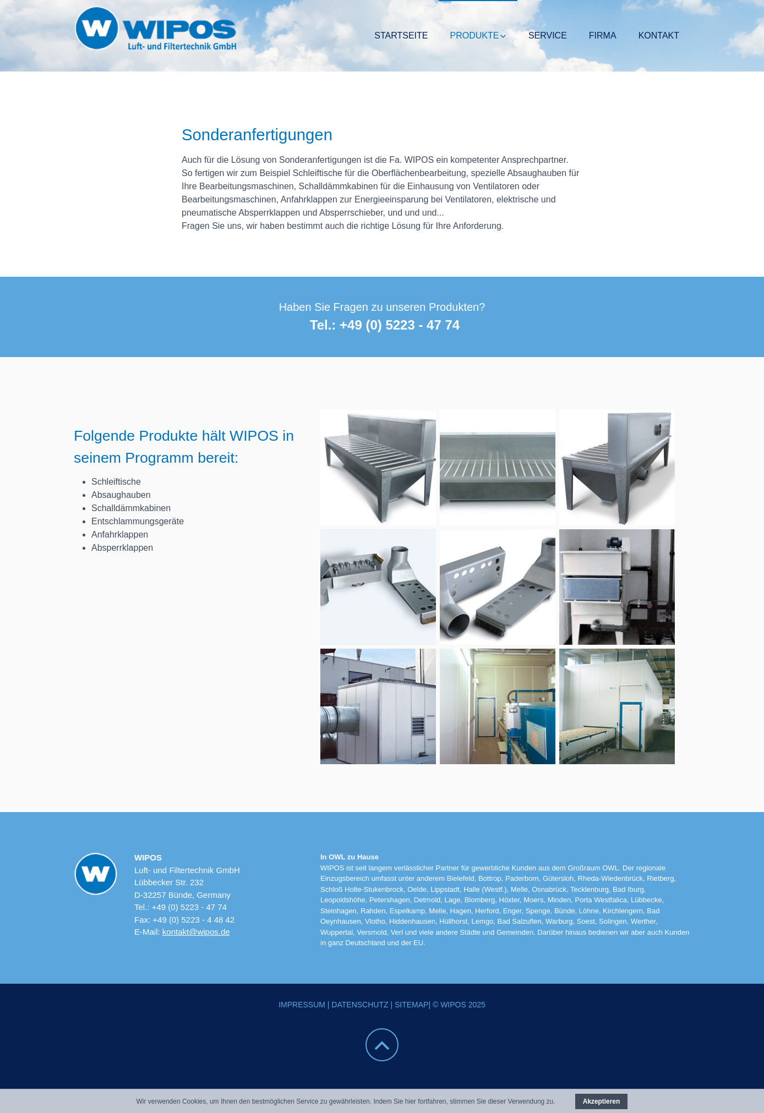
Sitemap (411, 1004)
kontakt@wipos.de (196, 931)
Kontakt (659, 35)
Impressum (302, 1004)
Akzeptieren (601, 1101)
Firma (602, 35)
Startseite (401, 35)
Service (547, 35)
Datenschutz (359, 1004)
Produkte (474, 35)
